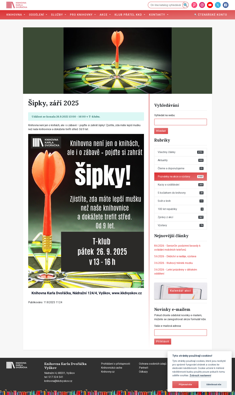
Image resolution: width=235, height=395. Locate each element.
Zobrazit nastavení (200, 375)
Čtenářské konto (210, 14)
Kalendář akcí (180, 290)
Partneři (143, 367)
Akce (104, 14)
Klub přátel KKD (129, 14)
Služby (57, 14)
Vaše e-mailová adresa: (167, 325)
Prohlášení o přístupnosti (115, 363)
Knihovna (14, 14)
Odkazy (143, 371)
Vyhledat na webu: (164, 115)
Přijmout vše (185, 384)
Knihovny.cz (108, 371)
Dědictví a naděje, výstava (175, 256)
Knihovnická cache (111, 367)
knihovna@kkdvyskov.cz (58, 381)
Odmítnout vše (213, 384)
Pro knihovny (82, 14)
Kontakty (157, 14)
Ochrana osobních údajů (152, 363)
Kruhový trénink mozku (173, 263)
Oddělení (37, 14)
